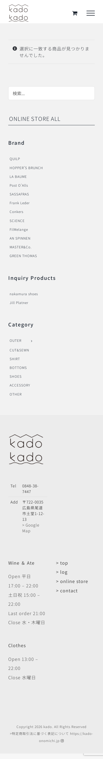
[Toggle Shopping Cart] (75, 13)
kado (47, 726)
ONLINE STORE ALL (34, 119)
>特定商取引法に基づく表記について (39, 733)
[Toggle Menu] (90, 13)
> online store (72, 581)
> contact (67, 590)
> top (62, 562)
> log (62, 571)
